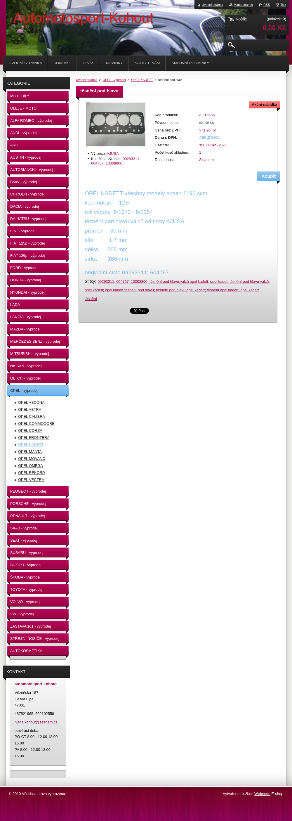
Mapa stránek (243, 4)
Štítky (90, 281)
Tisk (283, 4)
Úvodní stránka (86, 80)
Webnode (262, 793)
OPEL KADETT (142, 80)
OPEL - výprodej (114, 80)
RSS (266, 4)
